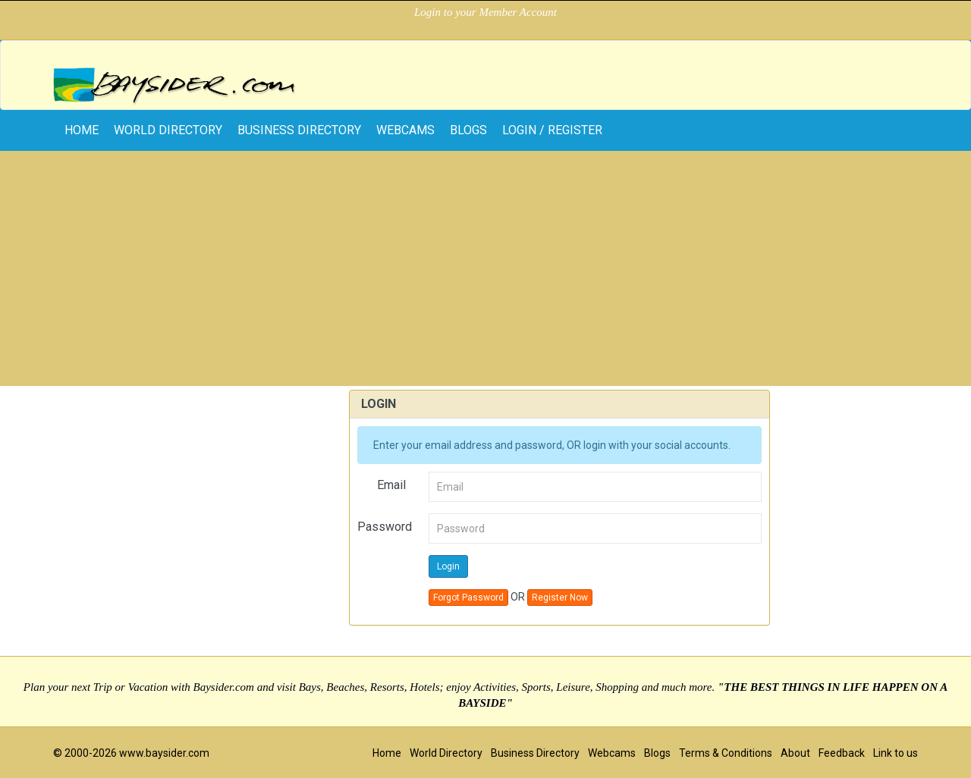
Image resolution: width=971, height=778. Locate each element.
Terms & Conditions (725, 753)
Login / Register (552, 130)
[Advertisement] (485, 272)
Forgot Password (468, 597)
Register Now (560, 597)
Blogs (468, 130)
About (795, 753)
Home (386, 753)
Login (448, 566)
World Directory (168, 130)
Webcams (405, 130)
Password (384, 526)
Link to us (895, 753)
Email (391, 485)
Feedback (842, 753)
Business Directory (299, 130)
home (81, 130)
